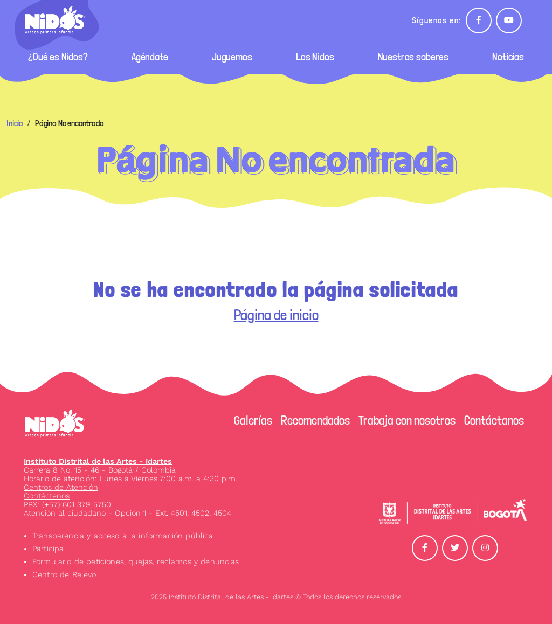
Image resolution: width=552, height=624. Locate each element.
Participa (48, 548)
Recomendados (315, 420)
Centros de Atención (61, 487)
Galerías (253, 420)
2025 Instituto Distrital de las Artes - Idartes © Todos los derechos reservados (276, 597)
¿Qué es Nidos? (58, 57)
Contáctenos (47, 495)
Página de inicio (276, 315)
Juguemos (232, 57)
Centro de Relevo (64, 574)
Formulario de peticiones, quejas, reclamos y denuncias (135, 561)
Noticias (508, 57)
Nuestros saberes (413, 57)
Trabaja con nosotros (407, 420)
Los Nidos (315, 57)
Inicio (14, 123)
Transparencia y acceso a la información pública (122, 535)
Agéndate (150, 57)
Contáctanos (494, 420)
